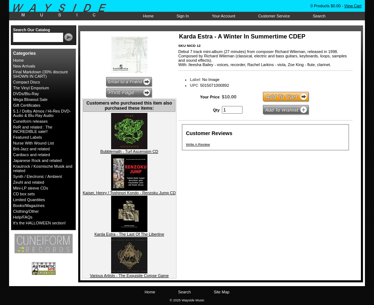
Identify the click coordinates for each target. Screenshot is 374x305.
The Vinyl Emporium (31, 88)
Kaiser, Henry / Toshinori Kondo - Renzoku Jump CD (129, 193)
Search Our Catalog (31, 30)
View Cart (352, 6)
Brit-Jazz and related (31, 149)
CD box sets (24, 194)
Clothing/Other (26, 211)
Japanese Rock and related (37, 160)
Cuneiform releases (30, 121)
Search (319, 16)
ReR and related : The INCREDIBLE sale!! (32, 129)
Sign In (182, 16)
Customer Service (274, 16)
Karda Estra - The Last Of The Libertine (129, 234)
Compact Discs (26, 82)
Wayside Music (63, 10)
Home (148, 16)
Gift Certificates (26, 105)
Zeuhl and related (28, 182)
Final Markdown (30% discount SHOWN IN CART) (40, 74)
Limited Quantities (29, 200)
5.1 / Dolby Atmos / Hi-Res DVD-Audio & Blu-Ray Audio (42, 113)
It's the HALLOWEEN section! (39, 223)
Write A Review (198, 144)
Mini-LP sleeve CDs (30, 188)
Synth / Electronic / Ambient (37, 176)
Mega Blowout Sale (30, 99)
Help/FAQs (22, 217)
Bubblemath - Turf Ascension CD (129, 151)
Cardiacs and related (31, 154)
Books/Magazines (29, 205)
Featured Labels (27, 137)
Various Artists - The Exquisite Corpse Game (129, 275)
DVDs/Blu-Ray (26, 94)
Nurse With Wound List (33, 143)
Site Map (221, 292)
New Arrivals (24, 66)
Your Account (223, 16)
